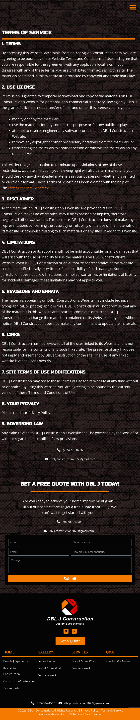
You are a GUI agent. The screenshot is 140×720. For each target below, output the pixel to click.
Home (8, 651)
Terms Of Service (112, 710)
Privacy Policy (89, 710)
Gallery (45, 651)
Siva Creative (93, 714)
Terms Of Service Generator (30, 187)
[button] (132, 7)
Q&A (110, 651)
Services (80, 651)
